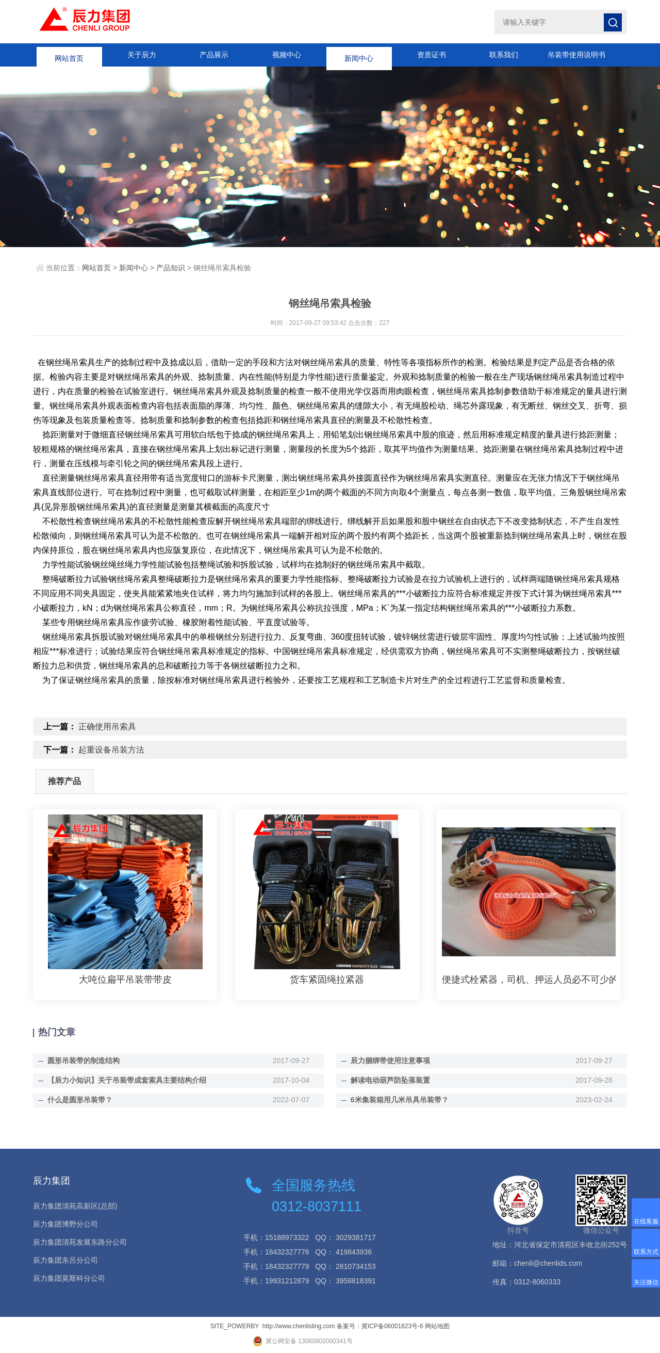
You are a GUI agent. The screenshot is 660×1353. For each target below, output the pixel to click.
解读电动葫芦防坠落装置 (390, 1080)
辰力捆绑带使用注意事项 (390, 1060)
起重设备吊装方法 (111, 749)
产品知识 (170, 268)
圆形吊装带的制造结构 (83, 1060)
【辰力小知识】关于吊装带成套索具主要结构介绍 (126, 1080)
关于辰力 (141, 55)
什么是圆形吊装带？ (79, 1100)
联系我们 (503, 55)
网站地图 (437, 1326)
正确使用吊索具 (107, 726)
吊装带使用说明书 (576, 55)
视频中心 (286, 55)
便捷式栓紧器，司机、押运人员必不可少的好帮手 (529, 979)
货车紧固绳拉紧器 (327, 979)
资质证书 (431, 55)
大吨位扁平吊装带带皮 (125, 979)
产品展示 (214, 55)
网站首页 (69, 55)
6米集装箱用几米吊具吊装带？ (400, 1100)
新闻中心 (358, 55)
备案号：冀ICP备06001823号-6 (380, 1326)
